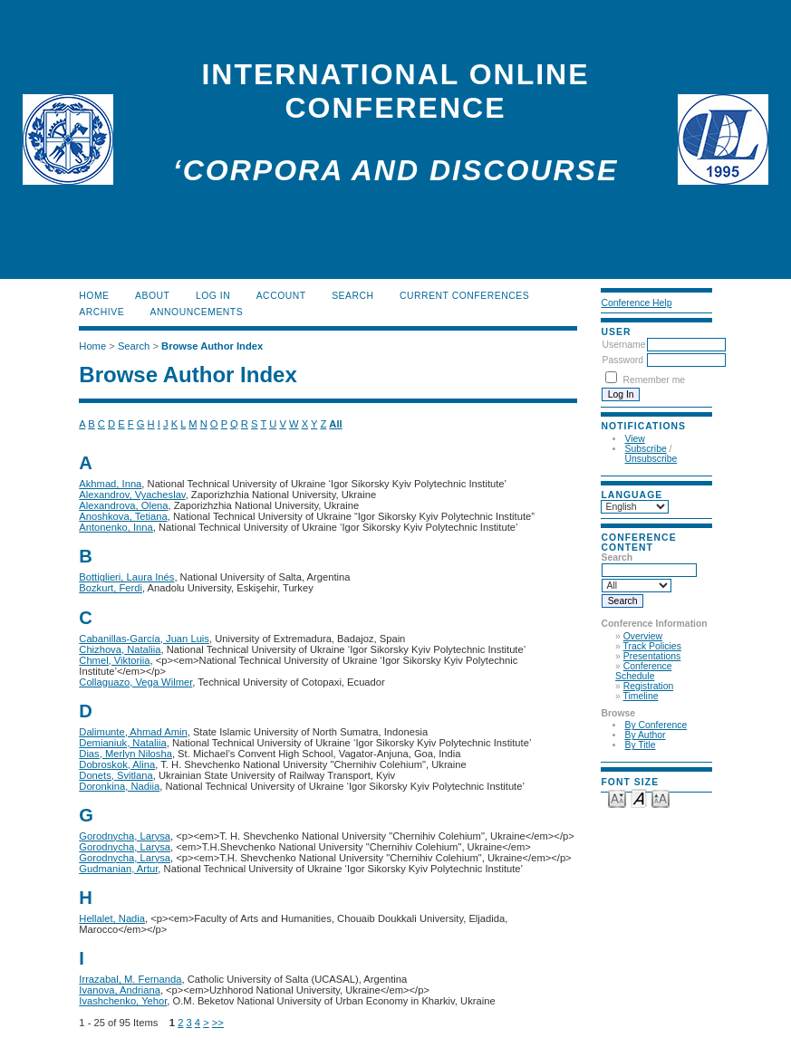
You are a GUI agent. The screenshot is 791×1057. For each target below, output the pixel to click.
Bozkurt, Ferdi (110, 587)
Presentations (652, 656)
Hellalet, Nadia (112, 918)
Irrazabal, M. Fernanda (130, 979)
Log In (213, 296)
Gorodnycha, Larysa (124, 836)
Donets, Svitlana (115, 775)
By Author (644, 735)
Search (352, 296)
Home (94, 296)
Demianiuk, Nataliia (122, 742)
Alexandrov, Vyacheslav (132, 494)
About (152, 296)
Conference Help (636, 303)
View (634, 439)
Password (622, 360)
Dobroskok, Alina (117, 764)
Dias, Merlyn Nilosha (125, 753)
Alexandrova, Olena (123, 505)
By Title (639, 745)
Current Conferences (464, 296)
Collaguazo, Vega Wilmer (135, 682)
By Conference (655, 725)
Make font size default (639, 797)
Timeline (641, 696)
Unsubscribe (650, 459)
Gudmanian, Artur (118, 868)
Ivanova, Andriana (119, 990)
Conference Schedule (643, 671)
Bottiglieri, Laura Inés (126, 577)
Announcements (197, 312)
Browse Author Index (212, 346)
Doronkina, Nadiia (119, 786)
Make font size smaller (617, 797)
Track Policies (652, 646)
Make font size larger (660, 797)
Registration (648, 686)
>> (218, 1022)
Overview (642, 636)
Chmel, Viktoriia (114, 660)
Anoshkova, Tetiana (123, 516)
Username (623, 345)
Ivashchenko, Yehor (123, 1000)
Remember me (653, 380)
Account (281, 296)
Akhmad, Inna (110, 483)
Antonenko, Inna (116, 527)
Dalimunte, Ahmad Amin (133, 731)
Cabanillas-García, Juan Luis (144, 638)
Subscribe (645, 449)
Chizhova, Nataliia (119, 649)
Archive (101, 312)
